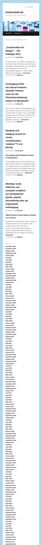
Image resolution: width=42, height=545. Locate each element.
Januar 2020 (10, 325)
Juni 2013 (9, 499)
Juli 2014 (8, 472)
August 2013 (10, 494)
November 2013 (11, 487)
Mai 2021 (8, 289)
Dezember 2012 (11, 512)
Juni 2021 (9, 287)
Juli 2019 (8, 339)
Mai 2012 (8, 526)
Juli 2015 (8, 445)
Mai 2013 (8, 501)
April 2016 (9, 427)
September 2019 (11, 334)
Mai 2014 (8, 476)
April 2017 (9, 400)
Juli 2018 (8, 366)
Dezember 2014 (11, 460)
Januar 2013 (10, 510)
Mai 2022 (8, 262)
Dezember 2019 (11, 327)
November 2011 (11, 539)
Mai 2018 (8, 370)
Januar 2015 (10, 458)
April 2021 (9, 291)
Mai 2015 (8, 449)
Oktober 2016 (10, 413)
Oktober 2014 (10, 465)
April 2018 (9, 372)
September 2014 (11, 467)
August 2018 (10, 363)
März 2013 (9, 505)
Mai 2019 (8, 343)
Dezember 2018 (11, 354)
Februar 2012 (10, 532)
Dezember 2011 (11, 537)
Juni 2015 (9, 447)
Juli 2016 (8, 420)
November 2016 (11, 411)
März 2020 (9, 321)
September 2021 (11, 280)
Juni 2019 (9, 341)
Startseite (9, 33)
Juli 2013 (8, 496)
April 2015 (9, 451)
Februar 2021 (10, 296)
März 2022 (9, 266)
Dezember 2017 (11, 382)
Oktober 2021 (10, 278)
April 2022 (9, 264)
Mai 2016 (8, 424)
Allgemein (20, 75)
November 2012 (11, 514)
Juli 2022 (8, 258)
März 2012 (9, 530)
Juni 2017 (9, 395)
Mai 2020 (8, 316)
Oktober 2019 (10, 332)
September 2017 (11, 388)
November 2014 (11, 463)
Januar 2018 (10, 379)
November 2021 (11, 276)
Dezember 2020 (11, 300)
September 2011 (11, 544)
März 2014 (9, 478)
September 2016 (11, 415)
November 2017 (11, 384)
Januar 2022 (10, 271)
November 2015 (11, 436)
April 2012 (9, 528)
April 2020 (9, 318)
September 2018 (11, 361)
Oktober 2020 (10, 305)
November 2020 (11, 303)
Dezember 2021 (11, 273)
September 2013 (11, 492)
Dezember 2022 (11, 246)
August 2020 (10, 309)
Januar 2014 (10, 483)
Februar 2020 (10, 323)
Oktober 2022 (10, 251)
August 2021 (10, 282)
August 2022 (10, 255)
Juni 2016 (9, 422)
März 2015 (9, 454)
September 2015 (11, 440)
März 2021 (9, 294)
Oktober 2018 (10, 359)
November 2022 (11, 248)
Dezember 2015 (11, 433)
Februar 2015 (10, 456)
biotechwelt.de (15, 12)
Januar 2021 (10, 298)
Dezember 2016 (11, 408)
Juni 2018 (9, 368)
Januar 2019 (10, 352)
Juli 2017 (8, 393)
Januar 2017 (10, 406)
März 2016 (9, 429)
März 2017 (9, 402)
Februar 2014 (10, 481)
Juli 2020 (8, 312)
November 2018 (11, 357)
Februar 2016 (10, 431)
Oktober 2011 (10, 542)
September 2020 (11, 307)
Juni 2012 (9, 524)
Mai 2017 (8, 397)
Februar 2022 (10, 269)
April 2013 (9, 503)
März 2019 (9, 348)
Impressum (18, 33)
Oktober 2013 (10, 490)
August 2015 (10, 442)
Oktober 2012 (10, 517)
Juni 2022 (9, 260)
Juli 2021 (8, 285)
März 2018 (9, 375)
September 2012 (11, 519)
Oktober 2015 (10, 438)
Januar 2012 (10, 535)
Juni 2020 (9, 314)
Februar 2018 (10, 377)
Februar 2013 (10, 508)
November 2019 (11, 330)
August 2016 (10, 418)
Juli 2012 (8, 521)
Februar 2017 (10, 404)
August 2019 (10, 336)
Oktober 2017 (10, 386)
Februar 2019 (10, 350)
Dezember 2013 (11, 485)
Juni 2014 (9, 474)
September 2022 (11, 253)
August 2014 (10, 469)
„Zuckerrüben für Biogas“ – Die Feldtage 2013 (15, 50)
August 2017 (10, 390)
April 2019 (9, 345)
